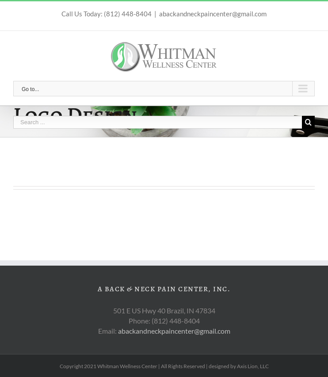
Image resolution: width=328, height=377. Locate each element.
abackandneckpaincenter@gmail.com (213, 14)
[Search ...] (157, 122)
